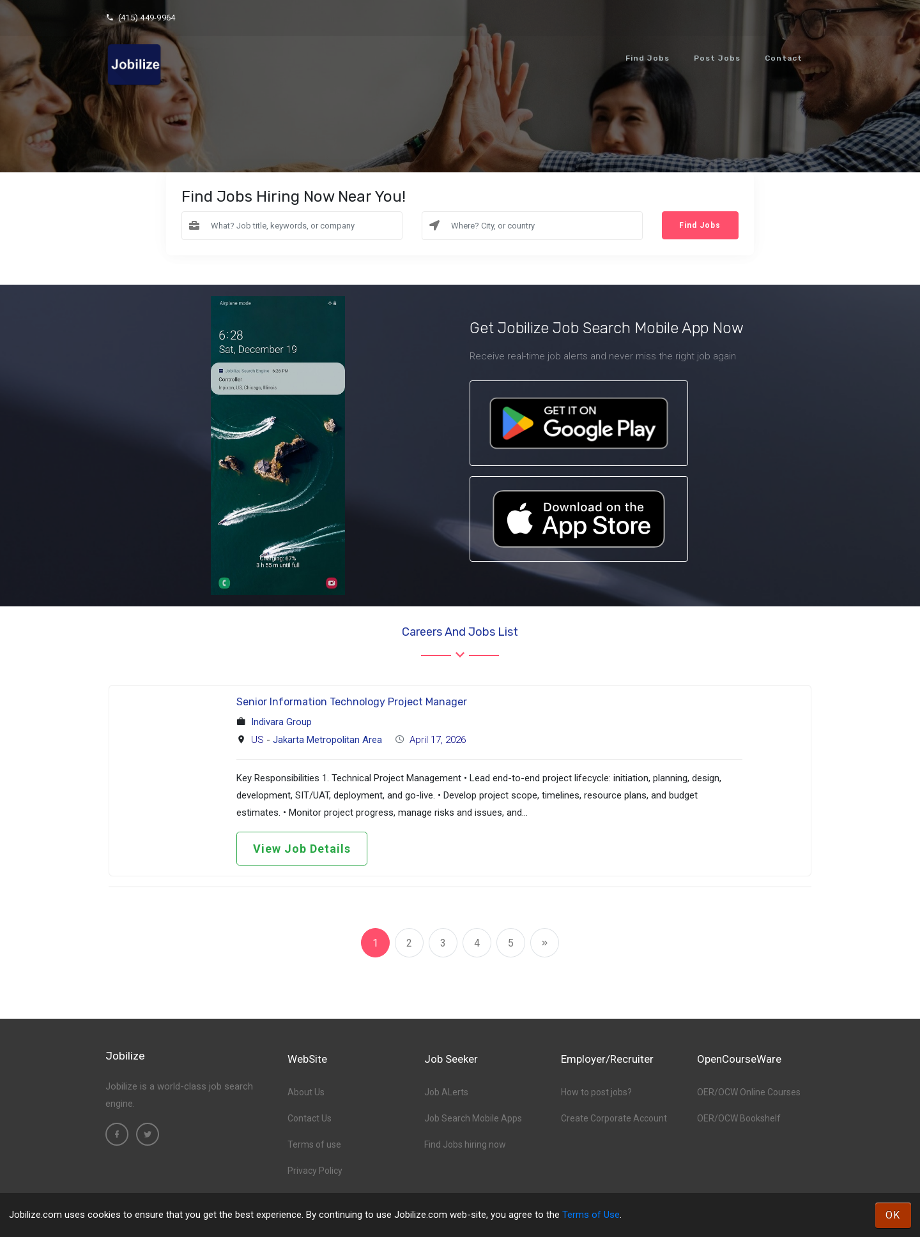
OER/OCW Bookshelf (739, 1118)
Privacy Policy (315, 1171)
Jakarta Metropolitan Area (327, 740)
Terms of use (314, 1144)
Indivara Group (281, 722)
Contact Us (310, 1118)
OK (893, 1215)
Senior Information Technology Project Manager (351, 702)
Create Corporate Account (614, 1118)
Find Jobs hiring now (465, 1144)
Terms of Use (591, 1214)
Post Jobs (717, 58)
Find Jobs (647, 58)
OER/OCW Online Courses (749, 1092)
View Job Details (302, 848)
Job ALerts (446, 1092)
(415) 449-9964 (140, 17)
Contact (783, 58)
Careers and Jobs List (460, 632)
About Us (306, 1092)
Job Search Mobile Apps (473, 1118)
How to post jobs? (596, 1092)
